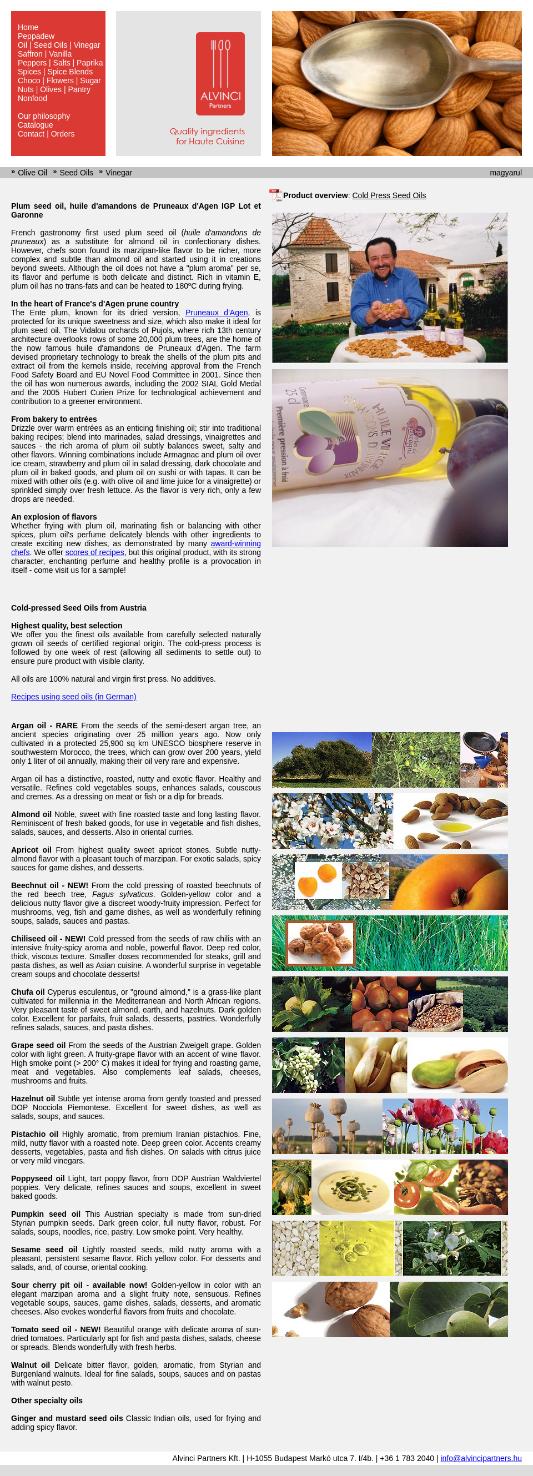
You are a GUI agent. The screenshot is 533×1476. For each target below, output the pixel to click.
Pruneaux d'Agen (216, 312)
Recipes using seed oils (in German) (74, 696)
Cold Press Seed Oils (389, 195)
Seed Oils (76, 172)
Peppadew (36, 36)
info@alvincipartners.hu (481, 1458)
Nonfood (32, 98)
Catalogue (35, 124)
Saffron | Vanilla (45, 53)
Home (28, 27)
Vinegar (118, 172)
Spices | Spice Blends (55, 71)
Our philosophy (44, 116)
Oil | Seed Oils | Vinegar (59, 45)
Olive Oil (32, 172)
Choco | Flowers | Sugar (59, 80)
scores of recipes (95, 552)
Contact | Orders (46, 133)
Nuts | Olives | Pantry (54, 89)
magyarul (506, 172)
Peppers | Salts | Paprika (60, 62)
